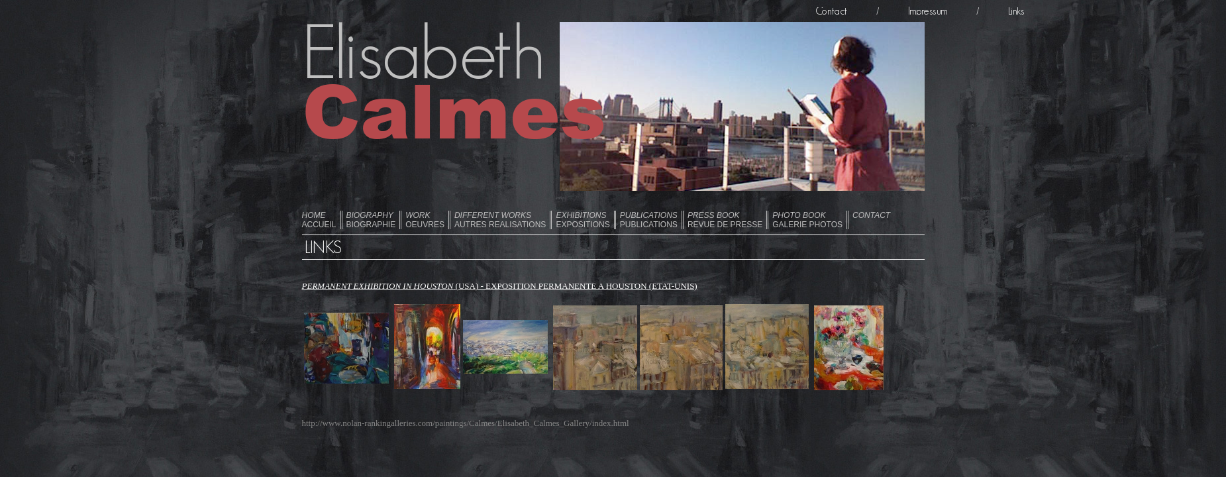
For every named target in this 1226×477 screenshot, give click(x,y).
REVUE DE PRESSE (725, 220)
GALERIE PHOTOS (807, 220)
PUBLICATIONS (649, 220)
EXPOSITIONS (582, 220)
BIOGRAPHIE (371, 220)
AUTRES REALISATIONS (500, 220)
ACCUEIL (319, 220)
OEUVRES (424, 220)
